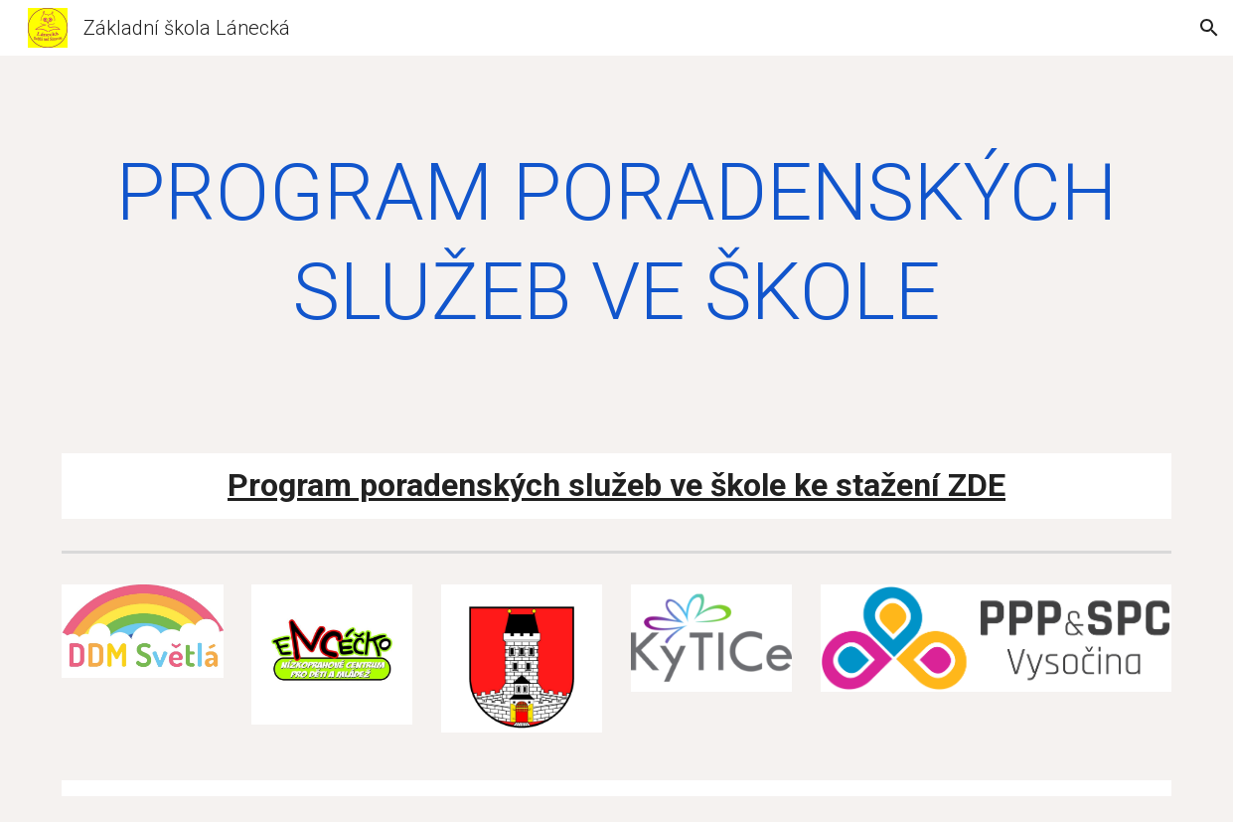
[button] (1209, 28)
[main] (616, 242)
